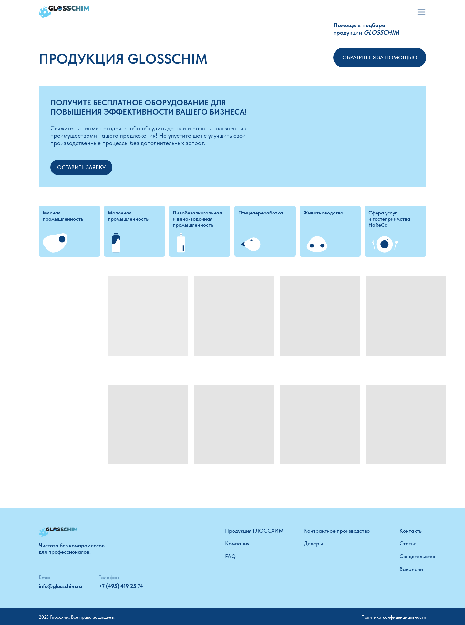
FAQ (230, 556)
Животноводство (323, 213)
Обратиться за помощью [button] (379, 57)
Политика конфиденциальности (393, 617)
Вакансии (411, 569)
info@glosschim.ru (60, 586)
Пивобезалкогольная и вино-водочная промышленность (197, 219)
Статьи (408, 543)
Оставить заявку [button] (81, 167)
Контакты (411, 530)
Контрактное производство (337, 530)
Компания (237, 543)
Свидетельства (417, 556)
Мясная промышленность (63, 216)
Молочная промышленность (128, 216)
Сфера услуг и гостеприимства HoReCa (389, 219)
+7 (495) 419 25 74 (121, 586)
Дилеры (313, 543)
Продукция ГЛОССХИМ (254, 530)
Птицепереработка (260, 213)
